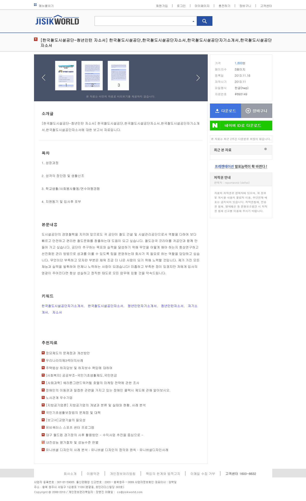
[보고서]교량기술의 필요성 (66, 420)
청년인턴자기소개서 (142, 305)
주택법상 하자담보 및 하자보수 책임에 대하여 (79, 367)
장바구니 (245, 5)
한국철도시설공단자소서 (105, 305)
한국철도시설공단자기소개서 (63, 305)
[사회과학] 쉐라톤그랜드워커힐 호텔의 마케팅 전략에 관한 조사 (92, 382)
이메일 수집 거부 (202, 473)
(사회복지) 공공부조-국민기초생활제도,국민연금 (81, 375)
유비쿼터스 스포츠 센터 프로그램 (70, 427)
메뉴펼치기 (44, 5)
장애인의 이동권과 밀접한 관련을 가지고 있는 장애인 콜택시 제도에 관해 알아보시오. (108, 390)
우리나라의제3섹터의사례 (64, 360)
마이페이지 (202, 5)
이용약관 (93, 473)
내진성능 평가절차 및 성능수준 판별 (72, 442)
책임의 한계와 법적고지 (163, 473)
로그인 (181, 5)
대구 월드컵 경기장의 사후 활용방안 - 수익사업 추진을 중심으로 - (94, 434)
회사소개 (70, 473)
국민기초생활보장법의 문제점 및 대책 (73, 412)
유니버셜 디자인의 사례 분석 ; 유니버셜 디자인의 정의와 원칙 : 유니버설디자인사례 (107, 449)
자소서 (57, 312)
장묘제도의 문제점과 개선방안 (68, 353)
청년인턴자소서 (172, 305)
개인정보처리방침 (123, 473)
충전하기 (225, 5)
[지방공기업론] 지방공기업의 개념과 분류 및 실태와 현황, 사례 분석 (96, 405)
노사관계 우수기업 (59, 397)
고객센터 (266, 5)
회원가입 (162, 5)
